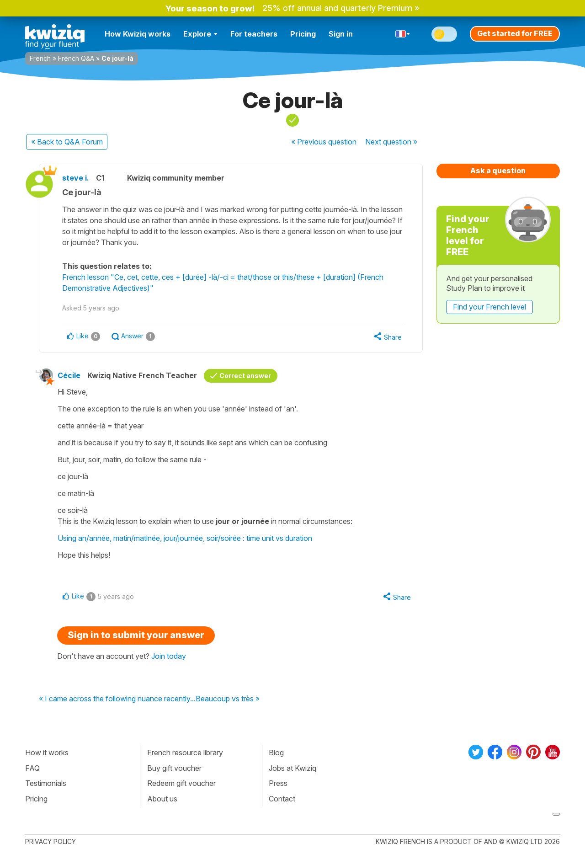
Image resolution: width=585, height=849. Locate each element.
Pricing (303, 33)
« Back (67, 141)
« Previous (323, 141)
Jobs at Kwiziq (292, 768)
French (40, 58)
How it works (47, 752)
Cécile (69, 375)
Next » (391, 141)
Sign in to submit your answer (136, 635)
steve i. (75, 177)
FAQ (32, 768)
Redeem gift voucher (181, 783)
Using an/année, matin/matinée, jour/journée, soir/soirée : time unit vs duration (185, 538)
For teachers (253, 33)
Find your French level (489, 306)
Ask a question (498, 170)
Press (278, 783)
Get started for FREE (515, 33)
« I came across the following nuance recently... (117, 699)
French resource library (185, 752)
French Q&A (76, 58)
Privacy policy (50, 841)
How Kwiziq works (137, 33)
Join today (168, 656)
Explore (200, 33)
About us (162, 798)
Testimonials (45, 783)
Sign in (341, 33)
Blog (276, 752)
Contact (282, 798)
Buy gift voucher (174, 768)
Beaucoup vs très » (228, 699)
